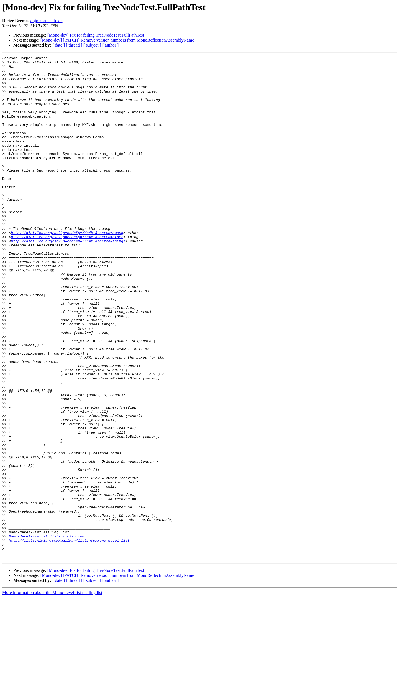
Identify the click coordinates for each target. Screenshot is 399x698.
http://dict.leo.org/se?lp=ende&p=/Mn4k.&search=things (68, 278)
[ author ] (110, 45)
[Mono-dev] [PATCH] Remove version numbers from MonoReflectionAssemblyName (117, 40)
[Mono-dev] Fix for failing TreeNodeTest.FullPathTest (95, 35)
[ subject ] (92, 45)
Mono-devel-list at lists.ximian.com (46, 632)
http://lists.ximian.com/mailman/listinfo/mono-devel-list (69, 637)
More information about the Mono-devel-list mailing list (52, 693)
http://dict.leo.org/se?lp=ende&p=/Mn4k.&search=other (67, 273)
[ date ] (58, 45)
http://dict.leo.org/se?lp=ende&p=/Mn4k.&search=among (67, 268)
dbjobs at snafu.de (46, 20)
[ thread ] (74, 45)
